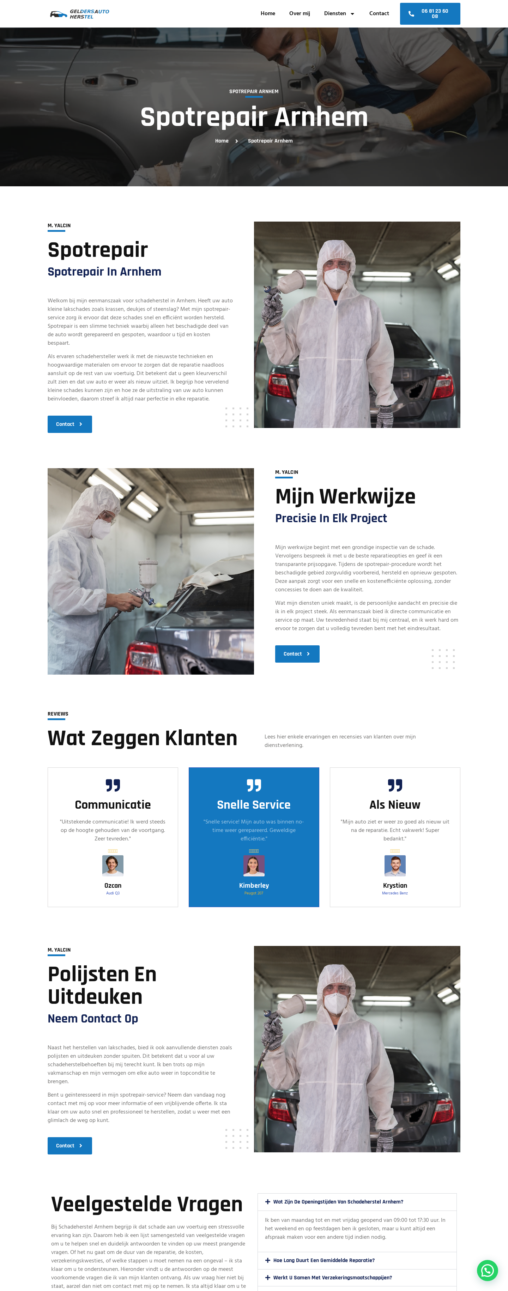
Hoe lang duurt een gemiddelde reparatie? (324, 1260)
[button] (357, 1202)
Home (268, 13)
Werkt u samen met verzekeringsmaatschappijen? (332, 1277)
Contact (379, 13)
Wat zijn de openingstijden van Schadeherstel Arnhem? (338, 1202)
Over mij (299, 13)
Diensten (339, 13)
